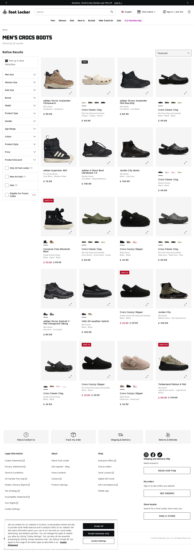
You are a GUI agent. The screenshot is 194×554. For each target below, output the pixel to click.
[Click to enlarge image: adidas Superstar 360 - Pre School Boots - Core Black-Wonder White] (72, 162)
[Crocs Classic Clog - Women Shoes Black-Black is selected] (160, 172)
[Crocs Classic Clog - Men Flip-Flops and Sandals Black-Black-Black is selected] (160, 102)
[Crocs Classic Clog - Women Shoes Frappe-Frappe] (179, 172)
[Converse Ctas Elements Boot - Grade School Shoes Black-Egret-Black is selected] (45, 242)
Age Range (20, 128)
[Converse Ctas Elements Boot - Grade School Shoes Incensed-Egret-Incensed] (52, 242)
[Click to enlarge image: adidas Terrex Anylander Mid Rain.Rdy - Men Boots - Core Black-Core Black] (149, 93)
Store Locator (106, 472)
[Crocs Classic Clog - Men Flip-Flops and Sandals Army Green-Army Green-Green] (96, 102)
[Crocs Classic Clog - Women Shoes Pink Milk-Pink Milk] (173, 172)
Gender (20, 121)
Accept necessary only (98, 533)
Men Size (20, 74)
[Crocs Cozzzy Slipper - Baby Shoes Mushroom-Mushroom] (128, 242)
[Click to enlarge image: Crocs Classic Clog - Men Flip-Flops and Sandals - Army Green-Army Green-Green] (110, 232)
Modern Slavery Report (17, 484)
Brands (91, 20)
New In (81, 20)
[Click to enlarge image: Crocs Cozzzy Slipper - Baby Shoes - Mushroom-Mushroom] (149, 376)
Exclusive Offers (107, 460)
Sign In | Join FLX (173, 11)
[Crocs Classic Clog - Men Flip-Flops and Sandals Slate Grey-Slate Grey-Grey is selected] (160, 242)
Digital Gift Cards (106, 478)
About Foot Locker (60, 460)
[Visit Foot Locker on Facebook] (153, 454)
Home (4, 30)
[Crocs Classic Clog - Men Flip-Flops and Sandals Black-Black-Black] (103, 102)
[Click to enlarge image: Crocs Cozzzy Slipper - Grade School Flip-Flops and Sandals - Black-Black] (149, 304)
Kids (72, 20)
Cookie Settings (12, 509)
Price (20, 152)
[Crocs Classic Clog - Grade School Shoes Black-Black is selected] (45, 386)
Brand (20, 97)
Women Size (20, 82)
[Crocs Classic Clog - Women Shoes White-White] (167, 172)
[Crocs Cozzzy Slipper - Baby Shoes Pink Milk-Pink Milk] (135, 242)
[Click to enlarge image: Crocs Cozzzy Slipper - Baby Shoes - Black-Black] (149, 232)
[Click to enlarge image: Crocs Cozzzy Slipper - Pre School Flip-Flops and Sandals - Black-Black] (110, 376)
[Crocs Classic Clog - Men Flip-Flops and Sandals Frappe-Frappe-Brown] (179, 102)
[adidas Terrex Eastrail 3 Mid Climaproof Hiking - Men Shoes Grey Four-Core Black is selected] (45, 314)
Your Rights (11, 503)
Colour (20, 136)
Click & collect (104, 466)
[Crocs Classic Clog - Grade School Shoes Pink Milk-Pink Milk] (58, 386)
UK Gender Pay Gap (16, 478)
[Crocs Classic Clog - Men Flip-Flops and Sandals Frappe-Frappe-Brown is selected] (84, 102)
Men (53, 20)
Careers (56, 478)
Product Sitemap (60, 484)
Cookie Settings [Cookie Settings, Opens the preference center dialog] (98, 541)
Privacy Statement (15, 466)
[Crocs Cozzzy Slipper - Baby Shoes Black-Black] (128, 386)
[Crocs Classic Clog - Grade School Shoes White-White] (64, 386)
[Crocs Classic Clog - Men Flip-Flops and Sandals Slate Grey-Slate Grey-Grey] (90, 102)
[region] (61, 534)
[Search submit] (112, 11)
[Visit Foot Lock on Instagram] (146, 454)
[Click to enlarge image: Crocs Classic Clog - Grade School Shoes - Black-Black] (72, 376)
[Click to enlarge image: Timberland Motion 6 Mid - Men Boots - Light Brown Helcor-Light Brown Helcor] (187, 376)
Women (62, 20)
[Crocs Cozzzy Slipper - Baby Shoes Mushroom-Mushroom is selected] (122, 386)
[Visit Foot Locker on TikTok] (159, 454)
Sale (119, 20)
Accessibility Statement (17, 496)
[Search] (75, 11)
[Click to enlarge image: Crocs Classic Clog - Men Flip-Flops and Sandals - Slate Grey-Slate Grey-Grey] (187, 232)
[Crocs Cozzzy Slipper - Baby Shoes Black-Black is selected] (122, 242)
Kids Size (20, 90)
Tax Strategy (12, 490)
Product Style (20, 144)
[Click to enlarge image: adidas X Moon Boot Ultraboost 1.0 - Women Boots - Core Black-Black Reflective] (110, 162)
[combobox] (75, 11)
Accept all (98, 526)
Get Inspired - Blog (61, 466)
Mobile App (103, 490)
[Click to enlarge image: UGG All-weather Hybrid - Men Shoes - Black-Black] (110, 304)
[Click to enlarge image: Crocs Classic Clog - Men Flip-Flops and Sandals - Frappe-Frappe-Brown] (110, 93)
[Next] (187, 2)
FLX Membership (133, 20)
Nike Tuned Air (106, 20)
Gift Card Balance (108, 484)
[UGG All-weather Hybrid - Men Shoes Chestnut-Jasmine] (90, 314)
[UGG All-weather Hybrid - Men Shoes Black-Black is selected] (84, 314)
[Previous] (6, 2)
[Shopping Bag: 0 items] (189, 12)
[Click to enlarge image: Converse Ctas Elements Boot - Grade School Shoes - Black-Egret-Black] (72, 232)
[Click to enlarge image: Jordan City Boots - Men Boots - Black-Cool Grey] (149, 162)
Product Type (20, 113)
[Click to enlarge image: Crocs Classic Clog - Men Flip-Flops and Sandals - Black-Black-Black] (187, 93)
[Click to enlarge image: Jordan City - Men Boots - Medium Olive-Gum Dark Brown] (187, 304)
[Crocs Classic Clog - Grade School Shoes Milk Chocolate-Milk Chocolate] (52, 386)
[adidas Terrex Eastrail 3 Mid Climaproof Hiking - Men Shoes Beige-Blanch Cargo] (52, 314)
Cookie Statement (15, 460)
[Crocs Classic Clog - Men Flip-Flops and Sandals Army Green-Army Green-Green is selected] (84, 242)
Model (20, 105)
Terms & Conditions (14, 472)
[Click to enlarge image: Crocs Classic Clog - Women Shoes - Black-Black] (187, 162)
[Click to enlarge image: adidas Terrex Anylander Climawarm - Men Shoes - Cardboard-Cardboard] (72, 93)
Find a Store (10, 64)
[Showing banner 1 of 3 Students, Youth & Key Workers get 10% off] (97, 3)
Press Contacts (59, 472)
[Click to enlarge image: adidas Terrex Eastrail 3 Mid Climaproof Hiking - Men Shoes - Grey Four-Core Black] (72, 304)
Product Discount (20, 160)
